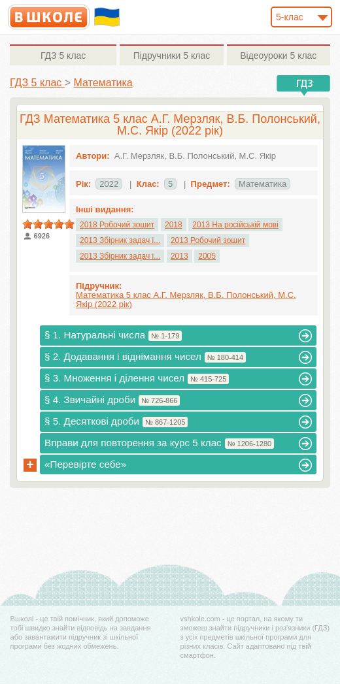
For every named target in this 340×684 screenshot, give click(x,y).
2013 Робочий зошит (208, 240)
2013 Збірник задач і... (120, 240)
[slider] (48, 224)
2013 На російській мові (235, 224)
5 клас (63, 55)
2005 (207, 256)
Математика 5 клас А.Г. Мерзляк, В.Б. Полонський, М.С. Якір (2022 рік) (186, 299)
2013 (179, 256)
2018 (173, 224)
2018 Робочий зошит (117, 224)
